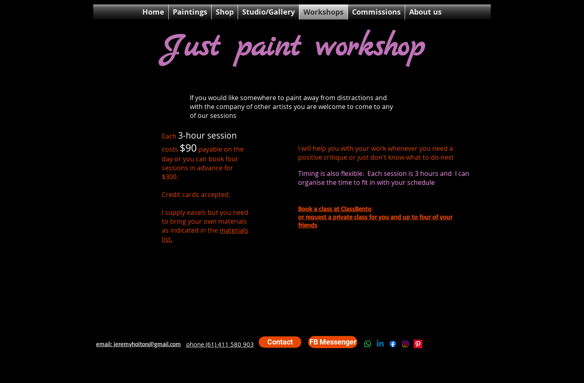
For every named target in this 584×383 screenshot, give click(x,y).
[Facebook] (393, 344)
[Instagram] (405, 344)
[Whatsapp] (367, 344)
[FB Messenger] (332, 342)
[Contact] (280, 342)
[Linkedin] (380, 344)
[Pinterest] (418, 344)
